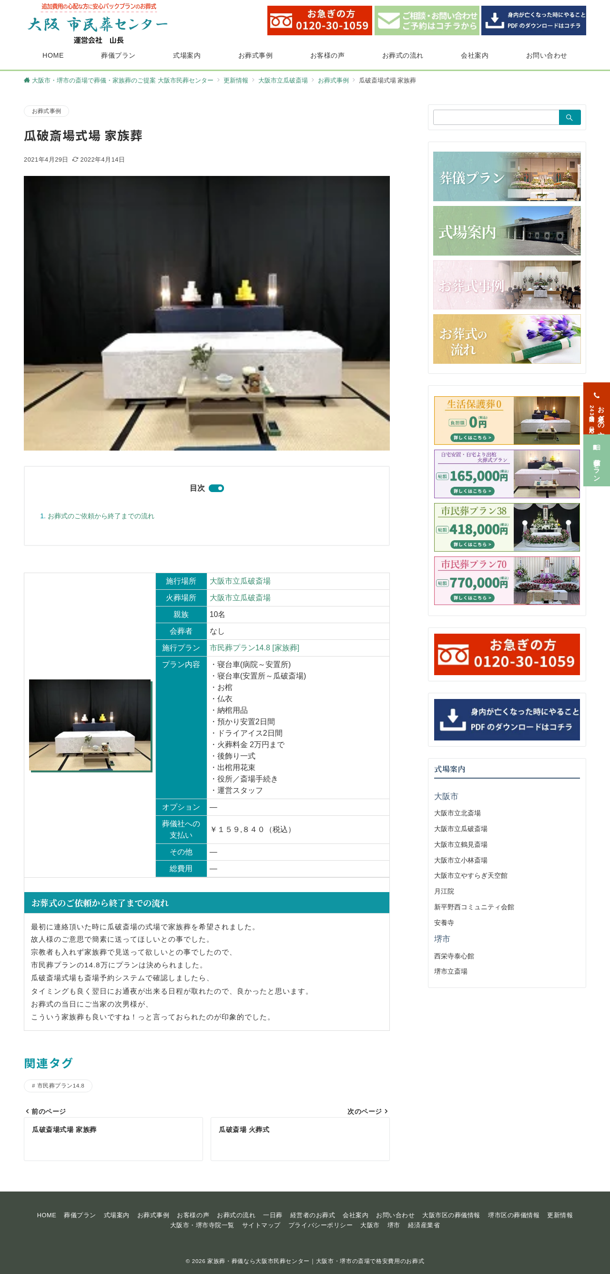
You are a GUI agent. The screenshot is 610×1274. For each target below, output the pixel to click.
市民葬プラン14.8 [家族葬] (254, 648)
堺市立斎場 (451, 971)
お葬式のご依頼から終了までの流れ (101, 516)
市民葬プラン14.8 (60, 1085)
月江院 (444, 891)
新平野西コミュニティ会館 (474, 907)
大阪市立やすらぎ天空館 (471, 875)
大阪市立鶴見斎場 (461, 844)
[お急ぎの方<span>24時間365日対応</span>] (596, 401)
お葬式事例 (46, 111)
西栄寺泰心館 (454, 956)
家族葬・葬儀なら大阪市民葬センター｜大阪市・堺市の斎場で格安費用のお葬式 (315, 1261)
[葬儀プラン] (596, 453)
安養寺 (444, 922)
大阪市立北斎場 (457, 813)
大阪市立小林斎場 (461, 860)
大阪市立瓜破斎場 (240, 581)
